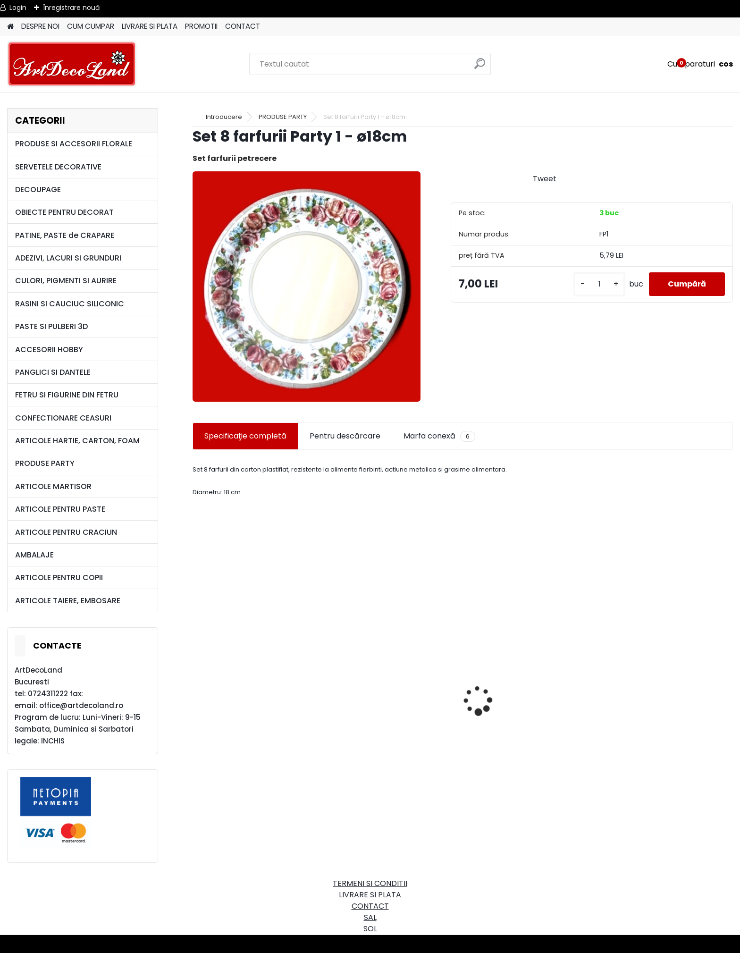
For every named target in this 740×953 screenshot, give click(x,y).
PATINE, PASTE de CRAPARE (64, 235)
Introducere (224, 116)
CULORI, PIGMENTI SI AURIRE (66, 280)
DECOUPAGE (38, 189)
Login (17, 7)
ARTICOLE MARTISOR (53, 486)
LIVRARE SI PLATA (149, 26)
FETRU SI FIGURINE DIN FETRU (66, 394)
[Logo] (72, 64)
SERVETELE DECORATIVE (58, 166)
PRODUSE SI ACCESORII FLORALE (73, 143)
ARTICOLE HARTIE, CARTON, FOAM (77, 440)
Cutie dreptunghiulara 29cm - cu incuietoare (283, 720)
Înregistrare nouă (71, 7)
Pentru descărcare (345, 435)
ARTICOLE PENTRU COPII (59, 577)
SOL (370, 928)
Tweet (544, 178)
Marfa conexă (439, 436)
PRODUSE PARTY (45, 463)
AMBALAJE (34, 554)
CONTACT (242, 26)
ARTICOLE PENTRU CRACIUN (66, 532)
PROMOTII (201, 26)
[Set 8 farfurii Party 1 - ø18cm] (306, 286)
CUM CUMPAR (90, 26)
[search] (479, 67)
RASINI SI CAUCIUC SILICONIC (69, 303)
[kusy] (599, 284)
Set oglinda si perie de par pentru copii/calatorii (558, 752)
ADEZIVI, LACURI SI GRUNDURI (68, 258)
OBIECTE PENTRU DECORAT (64, 212)
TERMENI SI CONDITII (370, 883)
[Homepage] (10, 26)
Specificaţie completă (245, 435)
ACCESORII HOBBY (49, 349)
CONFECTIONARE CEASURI (63, 418)
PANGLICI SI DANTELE (53, 372)
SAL (370, 917)
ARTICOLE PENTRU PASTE (60, 509)
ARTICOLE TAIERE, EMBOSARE (67, 600)
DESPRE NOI (40, 26)
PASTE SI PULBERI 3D (51, 326)
